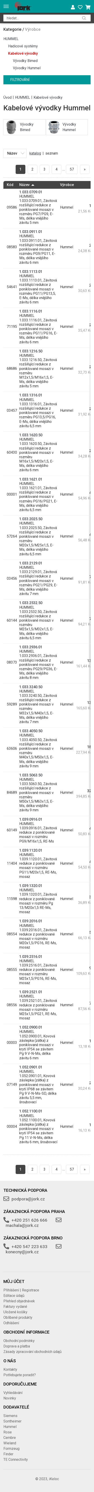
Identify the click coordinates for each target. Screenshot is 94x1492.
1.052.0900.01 (30, 1027)
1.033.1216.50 (30, 351)
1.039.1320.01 (30, 886)
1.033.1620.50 (30, 435)
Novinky (9, 1398)
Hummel (10, 1427)
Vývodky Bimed (25, 61)
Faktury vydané (15, 1306)
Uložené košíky (15, 1312)
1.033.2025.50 (30, 519)
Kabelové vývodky (23, 53)
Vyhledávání (12, 1393)
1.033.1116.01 (30, 311)
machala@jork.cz (22, 1225)
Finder (8, 1454)
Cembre (9, 1437)
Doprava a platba (16, 1346)
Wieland (9, 1443)
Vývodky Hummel (27, 68)
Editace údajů (13, 1295)
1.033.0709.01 (30, 192)
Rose (7, 1432)
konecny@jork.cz (22, 1251)
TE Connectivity (15, 1459)
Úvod (7, 97)
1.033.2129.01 (30, 563)
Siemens (10, 1416)
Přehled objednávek (19, 1301)
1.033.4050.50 (30, 731)
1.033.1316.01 (30, 395)
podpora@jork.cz (28, 1199)
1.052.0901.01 (30, 1067)
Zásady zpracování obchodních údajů (32, 1352)
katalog (35, 153)
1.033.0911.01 (30, 232)
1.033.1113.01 (30, 271)
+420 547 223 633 (29, 1246)
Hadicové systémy (23, 46)
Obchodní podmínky (19, 1341)
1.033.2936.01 (30, 647)
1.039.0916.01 (30, 819)
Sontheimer (12, 1421)
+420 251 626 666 (29, 1220)
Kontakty (10, 1369)
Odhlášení (11, 1323)
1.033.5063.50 (30, 775)
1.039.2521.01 (30, 992)
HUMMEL (11, 39)
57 (72, 169)
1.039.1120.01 (30, 850)
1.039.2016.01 (30, 921)
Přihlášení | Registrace (21, 1290)
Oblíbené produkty (17, 1317)
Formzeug (11, 1448)
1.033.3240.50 (30, 687)
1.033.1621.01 (30, 479)
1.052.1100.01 (30, 1111)
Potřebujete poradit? (19, 1375)
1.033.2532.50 (30, 603)
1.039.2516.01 (30, 956)
